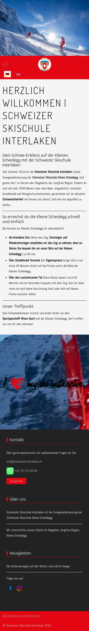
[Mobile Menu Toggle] (5, 64)
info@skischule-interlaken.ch (24, 461)
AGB (4, 616)
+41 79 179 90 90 (25, 471)
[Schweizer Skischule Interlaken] (44, 64)
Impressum (16, 616)
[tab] (40, 47)
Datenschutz (32, 616)
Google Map (16, 481)
